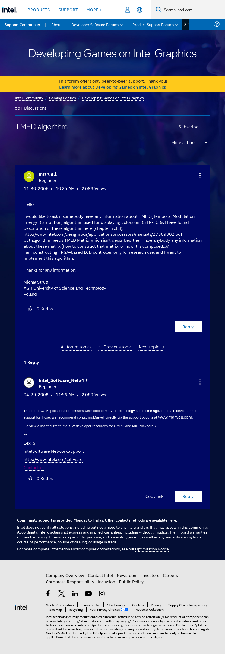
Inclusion (106, 581)
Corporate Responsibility (70, 581)
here (172, 520)
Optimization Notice (152, 548)
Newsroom (127, 575)
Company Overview (65, 575)
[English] (139, 9)
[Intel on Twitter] (61, 594)
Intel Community (29, 97)
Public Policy (131, 581)
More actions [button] (183, 142)
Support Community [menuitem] (22, 24)
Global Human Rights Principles (84, 633)
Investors (150, 575)
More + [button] (94, 9)
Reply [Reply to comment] (188, 496)
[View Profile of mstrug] (48, 174)
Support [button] (68, 9)
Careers (170, 575)
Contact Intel (100, 575)
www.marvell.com (175, 417)
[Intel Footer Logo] (21, 606)
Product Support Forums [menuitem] (153, 24)
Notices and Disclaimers (175, 624)
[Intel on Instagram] (102, 594)
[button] (199, 175)
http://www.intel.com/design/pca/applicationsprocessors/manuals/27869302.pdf (103, 234)
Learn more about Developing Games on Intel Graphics (112, 87)
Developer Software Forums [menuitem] (95, 24)
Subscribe (188, 126)
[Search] (159, 9)
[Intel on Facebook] (48, 594)
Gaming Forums (62, 97)
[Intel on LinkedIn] (75, 594)
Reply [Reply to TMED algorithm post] (188, 326)
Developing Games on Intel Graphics (113, 97)
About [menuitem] (56, 24)
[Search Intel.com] (193, 9)
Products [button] (39, 9)
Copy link (154, 496)
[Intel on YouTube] (88, 594)
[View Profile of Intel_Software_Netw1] (63, 380)
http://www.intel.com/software (53, 459)
